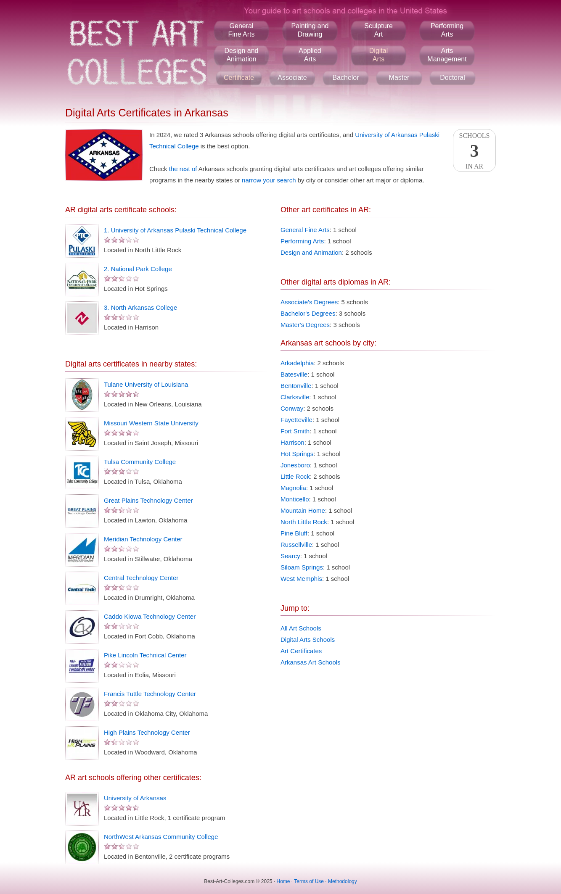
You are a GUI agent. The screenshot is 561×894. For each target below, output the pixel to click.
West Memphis (301, 578)
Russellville (296, 544)
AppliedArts (310, 55)
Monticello (294, 499)
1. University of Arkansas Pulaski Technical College (175, 230)
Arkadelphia (297, 363)
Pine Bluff (293, 533)
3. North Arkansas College (140, 307)
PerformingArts (447, 30)
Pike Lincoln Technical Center (145, 655)
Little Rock (295, 476)
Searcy (290, 555)
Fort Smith (295, 431)
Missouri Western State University (151, 423)
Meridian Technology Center (143, 539)
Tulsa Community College (140, 461)
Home (283, 881)
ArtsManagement (446, 55)
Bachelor (345, 77)
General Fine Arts (305, 229)
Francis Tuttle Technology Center (150, 693)
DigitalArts (378, 55)
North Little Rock (303, 521)
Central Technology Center (141, 577)
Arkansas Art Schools (310, 662)
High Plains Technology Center (147, 732)
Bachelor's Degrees (307, 313)
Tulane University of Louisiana (146, 384)
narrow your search (269, 180)
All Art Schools (300, 628)
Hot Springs (296, 453)
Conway (291, 408)
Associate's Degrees (309, 302)
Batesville (293, 374)
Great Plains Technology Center (148, 500)
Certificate (239, 77)
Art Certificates (301, 650)
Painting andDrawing (310, 30)
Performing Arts (302, 241)
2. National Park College (138, 268)
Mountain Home (302, 510)
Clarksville (294, 397)
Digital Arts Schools (307, 639)
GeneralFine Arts (241, 30)
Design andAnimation (242, 55)
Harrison (292, 442)
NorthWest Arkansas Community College (161, 836)
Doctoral (452, 77)
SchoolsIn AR (474, 151)
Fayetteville (296, 419)
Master (399, 77)
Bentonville (295, 385)
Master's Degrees (305, 324)
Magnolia (293, 487)
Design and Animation (311, 252)
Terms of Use (309, 881)
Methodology (342, 881)
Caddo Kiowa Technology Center (150, 616)
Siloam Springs (301, 567)
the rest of (183, 168)
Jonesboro (295, 465)
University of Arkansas (135, 798)
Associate (292, 77)
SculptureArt (378, 30)
